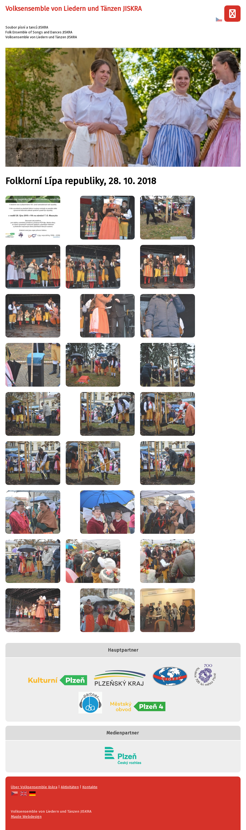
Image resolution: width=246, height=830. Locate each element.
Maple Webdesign (26, 816)
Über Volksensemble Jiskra (34, 787)
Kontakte (89, 787)
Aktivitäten (70, 787)
